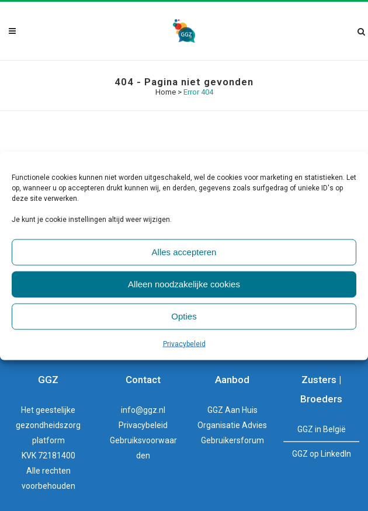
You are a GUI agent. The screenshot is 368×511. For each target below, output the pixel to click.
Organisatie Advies (232, 425)
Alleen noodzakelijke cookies (184, 284)
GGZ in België (321, 429)
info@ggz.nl (143, 410)
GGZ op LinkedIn (321, 453)
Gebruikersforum (232, 440)
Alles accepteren (184, 252)
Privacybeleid (184, 343)
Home (165, 92)
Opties (183, 316)
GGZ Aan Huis (232, 410)
